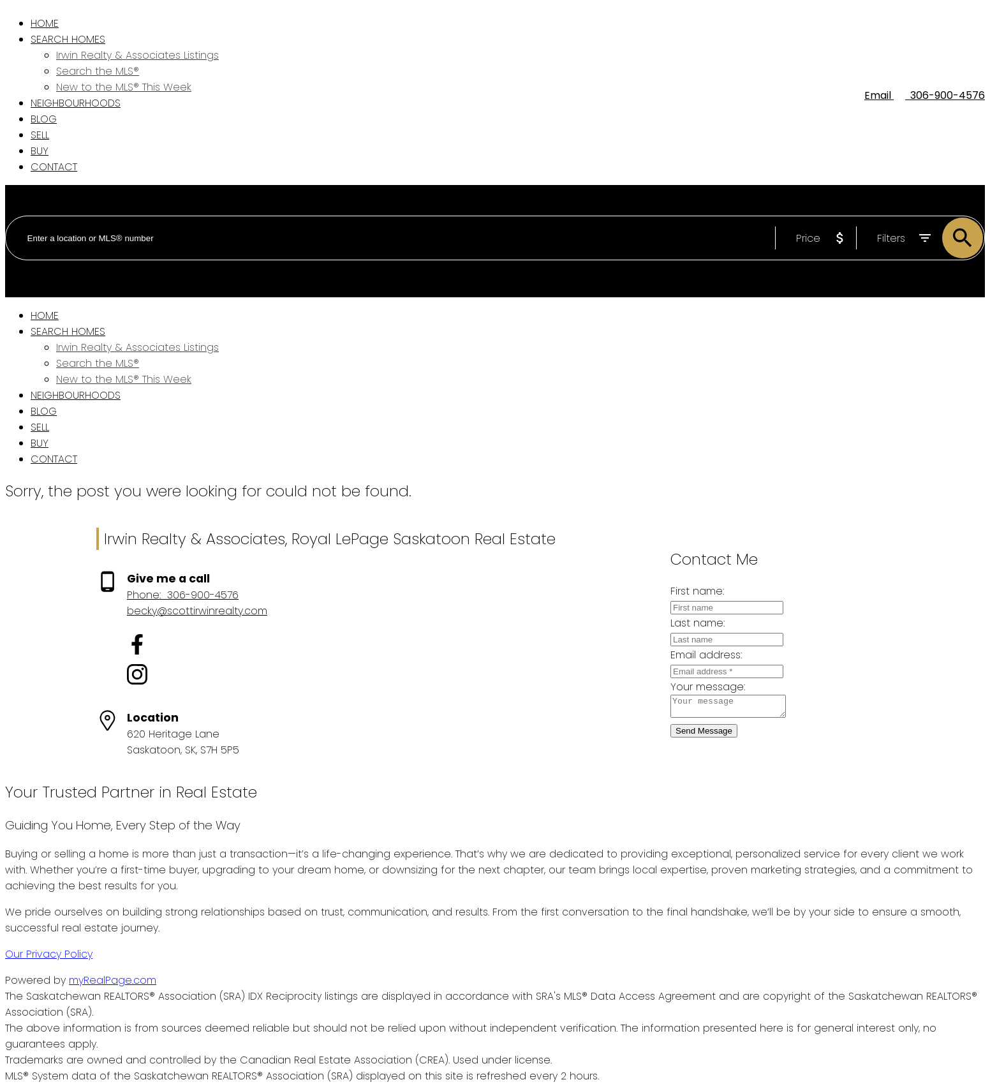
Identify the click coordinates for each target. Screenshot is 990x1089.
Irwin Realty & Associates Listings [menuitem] (137, 55)
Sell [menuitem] (40, 135)
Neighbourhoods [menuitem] (76, 103)
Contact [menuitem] (54, 166)
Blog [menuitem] (44, 119)
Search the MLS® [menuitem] (97, 71)
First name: (687, 591)
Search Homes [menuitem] (68, 39)
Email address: (696, 655)
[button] (197, 646)
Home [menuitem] (45, 23)
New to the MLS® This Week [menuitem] (123, 87)
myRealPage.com (112, 980)
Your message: (697, 686)
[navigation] (495, 387)
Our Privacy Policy (48, 954)
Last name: (687, 623)
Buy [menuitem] (39, 151)
